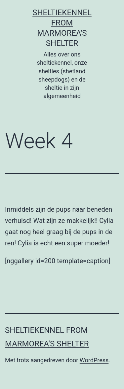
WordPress (94, 360)
